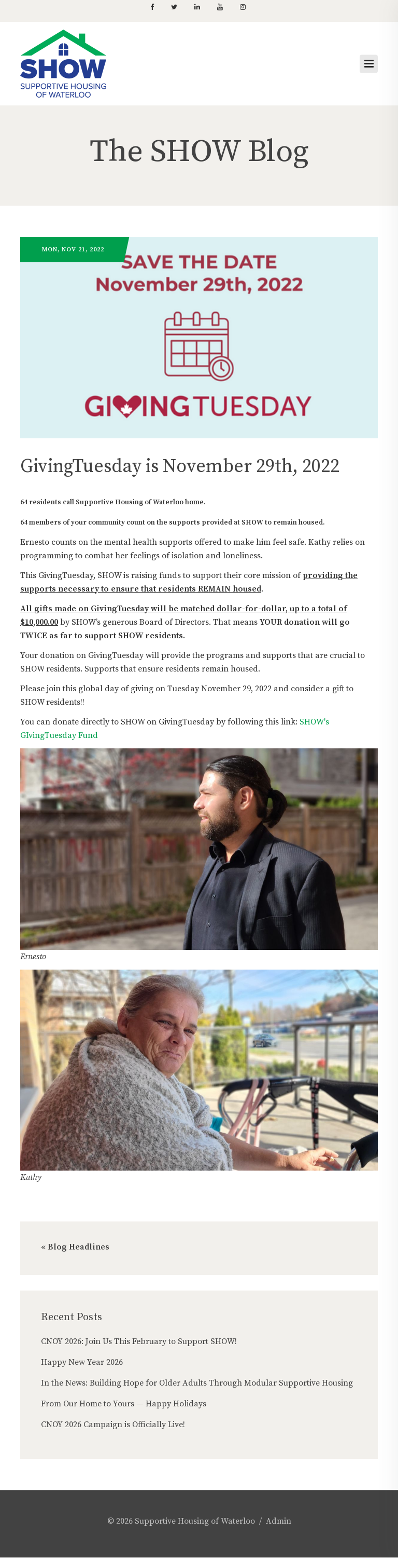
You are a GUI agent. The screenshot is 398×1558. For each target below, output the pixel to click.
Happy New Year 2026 (82, 1362)
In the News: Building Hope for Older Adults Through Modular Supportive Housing (197, 1383)
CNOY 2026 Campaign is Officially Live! (113, 1424)
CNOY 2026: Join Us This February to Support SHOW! (139, 1341)
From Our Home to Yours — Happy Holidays (123, 1404)
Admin (278, 1521)
